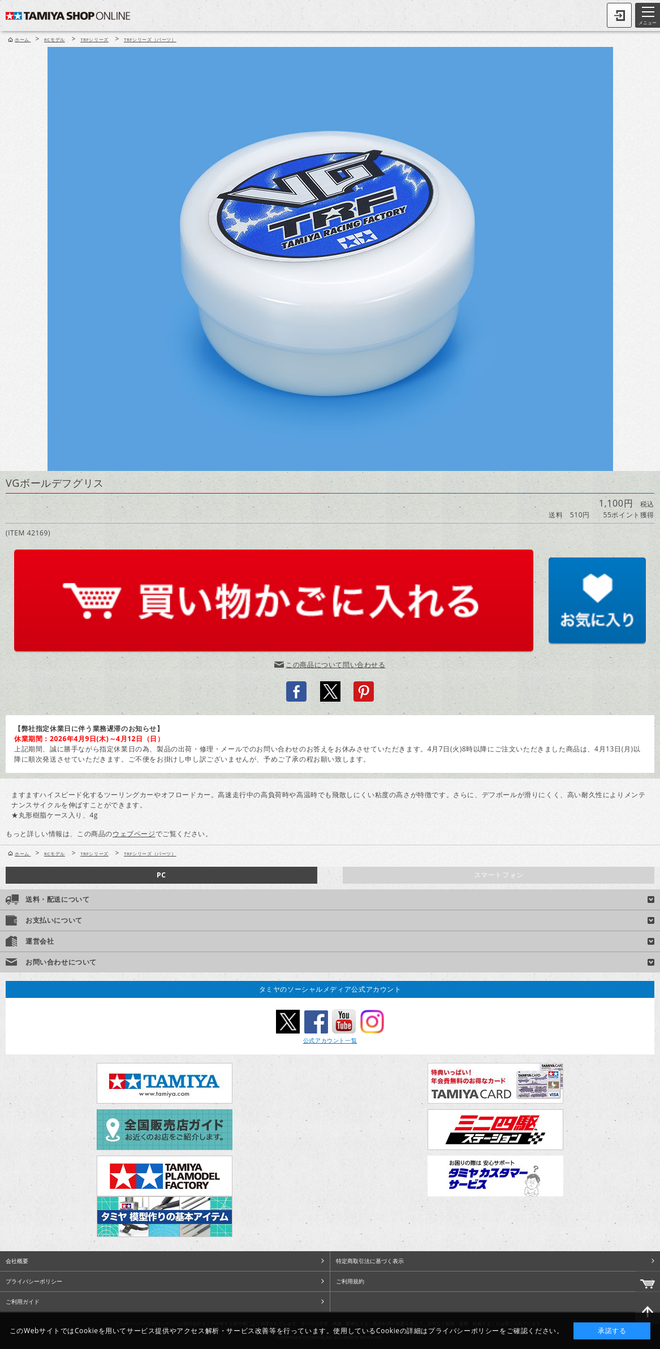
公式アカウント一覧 (330, 1040)
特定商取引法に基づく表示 (370, 1261)
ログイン (619, 15)
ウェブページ (134, 833)
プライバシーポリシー (34, 1281)
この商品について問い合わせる (335, 664)
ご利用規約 (350, 1281)
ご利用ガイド (23, 1301)
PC (161, 875)
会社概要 (17, 1261)
